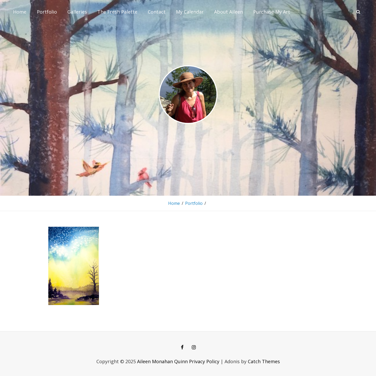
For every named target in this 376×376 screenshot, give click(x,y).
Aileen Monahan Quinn (162, 361)
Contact (157, 12)
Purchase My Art (271, 12)
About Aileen (228, 12)
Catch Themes (264, 361)
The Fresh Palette (117, 12)
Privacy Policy (204, 361)
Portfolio (47, 12)
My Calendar (190, 12)
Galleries (77, 12)
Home (19, 12)
